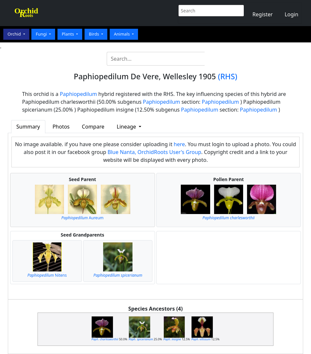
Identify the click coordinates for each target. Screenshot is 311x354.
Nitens (47, 275)
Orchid (15, 34)
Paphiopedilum (78, 94)
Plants (68, 34)
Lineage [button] (127, 126)
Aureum (82, 218)
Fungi (42, 34)
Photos (61, 126)
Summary (28, 126)
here (179, 144)
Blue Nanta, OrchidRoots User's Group (154, 152)
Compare (93, 126)
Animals (122, 34)
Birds (94, 34)
